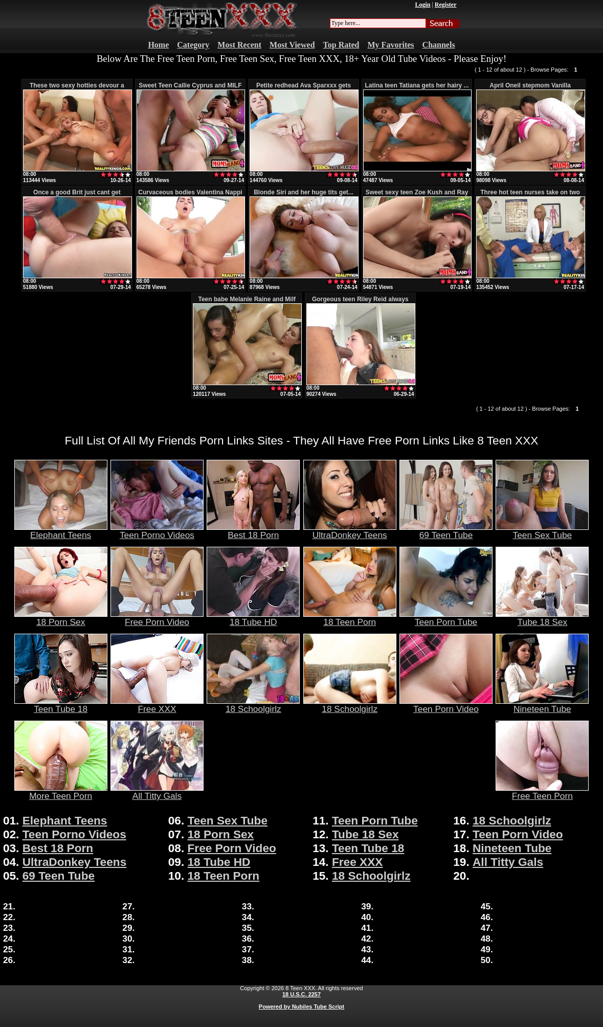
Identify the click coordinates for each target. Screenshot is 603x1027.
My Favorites (391, 44)
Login (422, 4)
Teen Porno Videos (157, 531)
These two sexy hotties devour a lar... (77, 89)
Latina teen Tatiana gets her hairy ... (416, 85)
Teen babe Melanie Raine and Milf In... (246, 303)
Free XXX (157, 705)
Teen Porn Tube (446, 618)
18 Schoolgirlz (253, 705)
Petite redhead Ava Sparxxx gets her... (303, 89)
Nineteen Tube (542, 705)
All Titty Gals (157, 792)
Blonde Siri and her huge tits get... (303, 192)
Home (158, 44)
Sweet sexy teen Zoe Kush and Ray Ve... (417, 196)
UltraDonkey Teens (349, 531)
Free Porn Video (157, 618)
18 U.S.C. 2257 (301, 994)
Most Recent (239, 44)
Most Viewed (292, 44)
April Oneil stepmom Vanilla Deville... (530, 89)
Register (446, 4)
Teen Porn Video (446, 705)
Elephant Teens (60, 531)
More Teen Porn (60, 792)
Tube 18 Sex (542, 618)
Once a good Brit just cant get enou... (77, 196)
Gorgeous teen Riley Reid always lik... (360, 303)
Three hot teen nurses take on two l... (530, 196)
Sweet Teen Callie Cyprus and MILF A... (190, 89)
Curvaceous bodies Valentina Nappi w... (190, 196)
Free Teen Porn (542, 792)
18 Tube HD (253, 618)
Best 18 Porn (253, 531)
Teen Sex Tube (542, 531)
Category (193, 44)
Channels (438, 44)
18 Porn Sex (60, 618)
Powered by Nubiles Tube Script (301, 1006)
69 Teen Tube (446, 531)
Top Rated (341, 44)
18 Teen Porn (349, 618)
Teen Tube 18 (60, 705)
